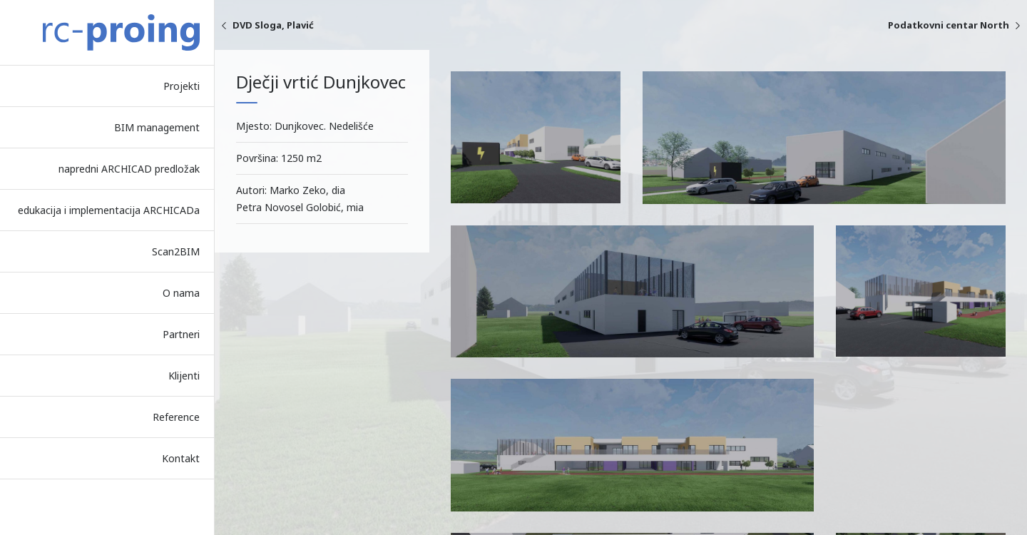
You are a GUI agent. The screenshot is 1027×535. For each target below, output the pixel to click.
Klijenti (184, 375)
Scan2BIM (176, 251)
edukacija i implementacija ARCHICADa (109, 210)
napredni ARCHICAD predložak (129, 168)
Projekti (181, 86)
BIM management (157, 127)
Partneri (181, 334)
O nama (181, 293)
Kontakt (181, 458)
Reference (176, 417)
